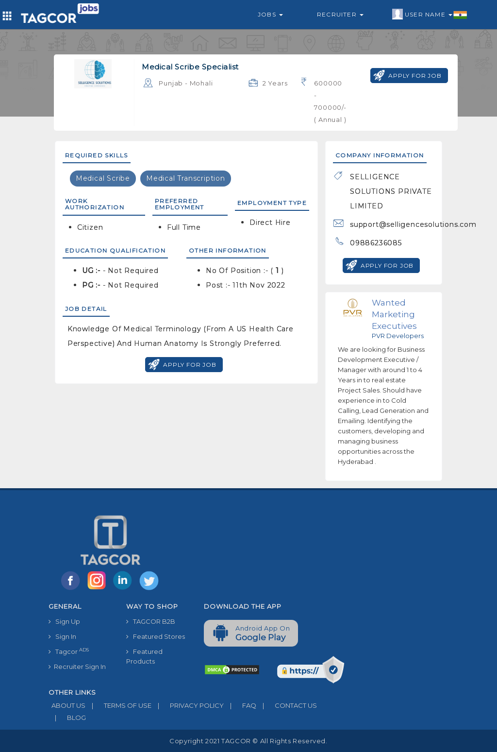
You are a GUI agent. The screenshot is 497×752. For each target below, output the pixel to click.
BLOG (67, 717)
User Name (429, 14)
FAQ (240, 705)
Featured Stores (155, 636)
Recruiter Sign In (77, 666)
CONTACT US (286, 705)
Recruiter (340, 14)
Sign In (62, 636)
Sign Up (64, 621)
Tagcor (69, 651)
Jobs (270, 14)
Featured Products (144, 656)
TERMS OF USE (118, 705)
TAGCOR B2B (150, 621)
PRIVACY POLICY (187, 705)
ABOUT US (67, 705)
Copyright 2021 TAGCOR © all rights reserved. (248, 741)
